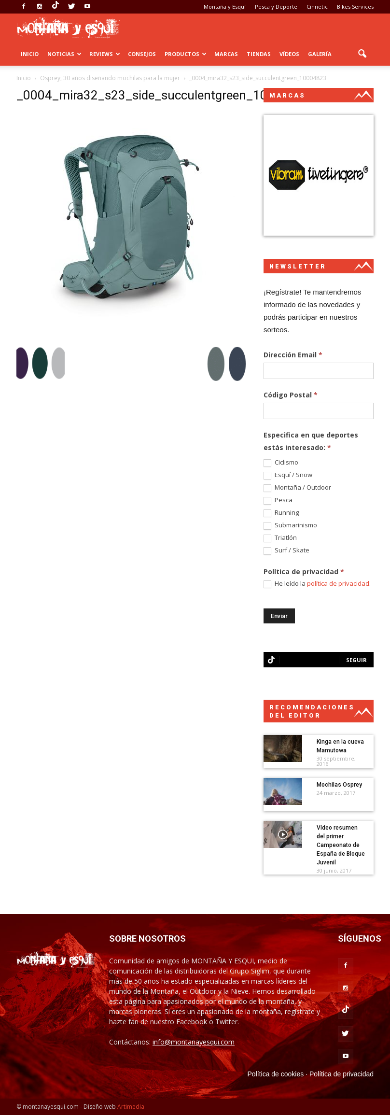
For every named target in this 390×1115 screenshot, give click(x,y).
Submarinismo (290, 525)
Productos (186, 53)
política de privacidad (338, 583)
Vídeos (289, 53)
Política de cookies (276, 1074)
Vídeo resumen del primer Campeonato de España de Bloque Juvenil (341, 845)
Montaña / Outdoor (297, 487)
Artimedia (130, 1106)
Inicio (30, 53)
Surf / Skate (286, 550)
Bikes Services (355, 6)
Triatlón (280, 538)
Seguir (356, 659)
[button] (362, 54)
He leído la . (317, 583)
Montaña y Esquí (225, 6)
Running (281, 512)
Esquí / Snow (288, 475)
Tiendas (259, 53)
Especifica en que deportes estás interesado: (311, 441)
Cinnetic (317, 6)
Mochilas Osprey (339, 784)
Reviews (104, 53)
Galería (320, 53)
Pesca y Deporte (276, 6)
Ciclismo (281, 462)
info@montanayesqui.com (194, 1041)
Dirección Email (293, 354)
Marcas (226, 53)
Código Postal (291, 394)
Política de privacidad (341, 1074)
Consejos (142, 53)
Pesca (278, 500)
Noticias (64, 53)
